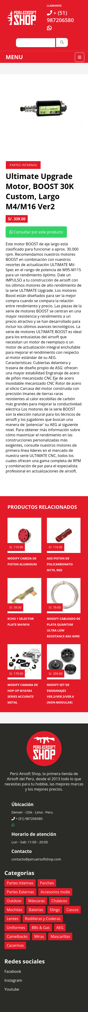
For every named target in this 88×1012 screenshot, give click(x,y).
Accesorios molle (55, 891)
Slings (55, 909)
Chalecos (59, 900)
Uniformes (16, 927)
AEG (60, 927)
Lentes (12, 918)
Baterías (36, 909)
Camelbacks (17, 936)
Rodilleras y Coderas (42, 918)
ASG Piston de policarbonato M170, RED (60, 564)
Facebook (12, 971)
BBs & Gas (41, 927)
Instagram (13, 980)
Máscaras (36, 900)
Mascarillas (60, 936)
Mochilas (14, 909)
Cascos (72, 909)
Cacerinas (15, 945)
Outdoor (14, 900)
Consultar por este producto (36, 232)
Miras (39, 936)
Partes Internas (23, 165)
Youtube (11, 989)
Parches (47, 883)
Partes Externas (20, 891)
